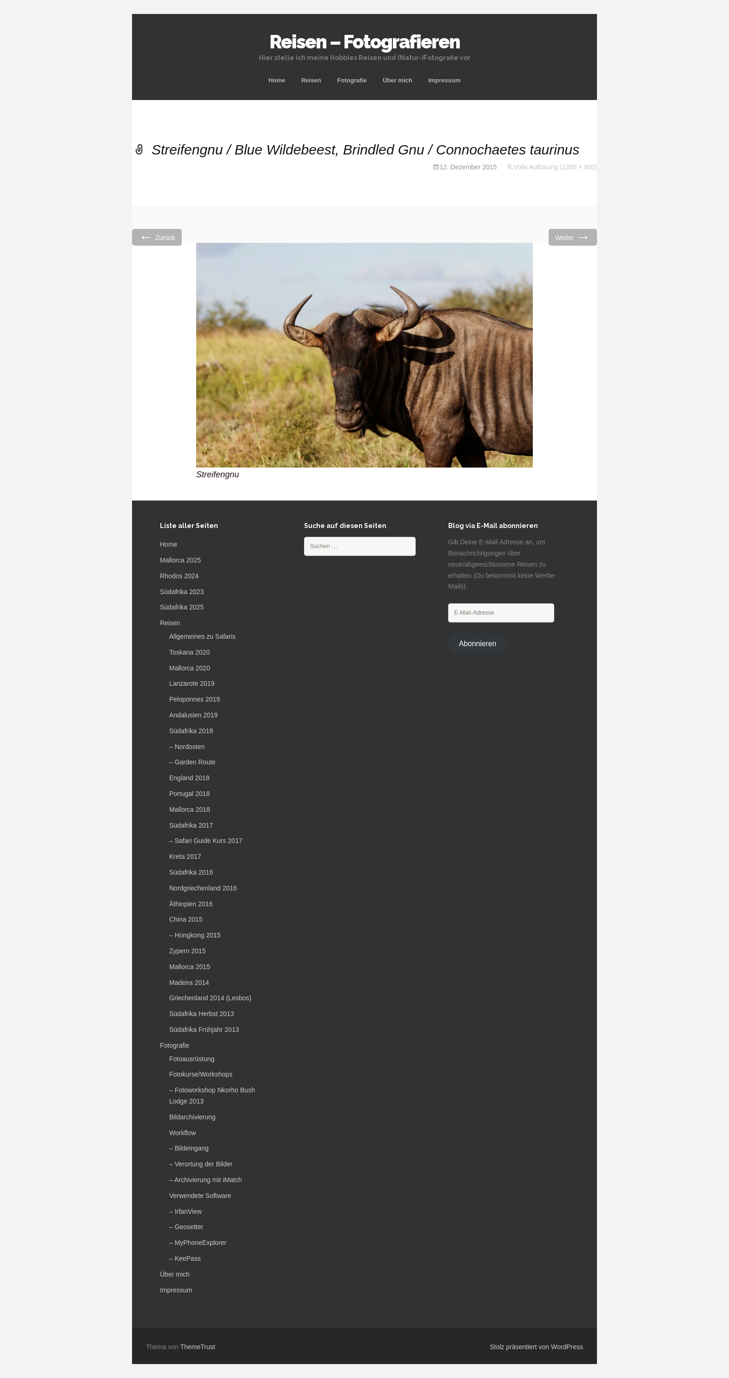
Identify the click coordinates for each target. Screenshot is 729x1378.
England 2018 (189, 778)
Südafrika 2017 (191, 825)
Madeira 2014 (189, 982)
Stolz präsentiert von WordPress (536, 1347)
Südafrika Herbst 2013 (201, 1013)
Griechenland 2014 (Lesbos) (210, 998)
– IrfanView (185, 1211)
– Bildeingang (189, 1148)
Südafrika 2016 (191, 872)
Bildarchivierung (192, 1117)
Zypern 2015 (187, 951)
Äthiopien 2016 (190, 904)
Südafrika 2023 (182, 591)
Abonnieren (478, 644)
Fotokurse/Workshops (200, 1074)
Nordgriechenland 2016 (203, 888)
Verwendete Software (200, 1195)
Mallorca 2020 (189, 668)
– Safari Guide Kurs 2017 (205, 840)
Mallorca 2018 (189, 809)
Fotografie (352, 80)
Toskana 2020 (189, 652)
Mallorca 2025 (180, 560)
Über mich (397, 80)
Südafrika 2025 (182, 607)
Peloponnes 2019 (194, 699)
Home (276, 80)
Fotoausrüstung (191, 1059)
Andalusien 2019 (193, 715)
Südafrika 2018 (191, 731)
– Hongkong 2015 (195, 935)
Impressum (444, 80)
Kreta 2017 (185, 856)
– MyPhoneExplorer (197, 1242)
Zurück (157, 237)
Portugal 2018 (189, 793)
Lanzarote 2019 (191, 683)
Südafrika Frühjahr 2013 (204, 1029)
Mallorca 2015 (189, 966)
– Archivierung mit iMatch (205, 1180)
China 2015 (186, 919)
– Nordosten (187, 746)
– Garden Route (192, 762)
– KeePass (185, 1258)
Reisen (311, 80)
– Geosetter (186, 1227)
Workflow (182, 1133)
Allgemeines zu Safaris (202, 636)
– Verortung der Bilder (200, 1164)
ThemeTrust (197, 1347)
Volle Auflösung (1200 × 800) (555, 167)
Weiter (572, 237)
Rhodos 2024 (179, 576)
